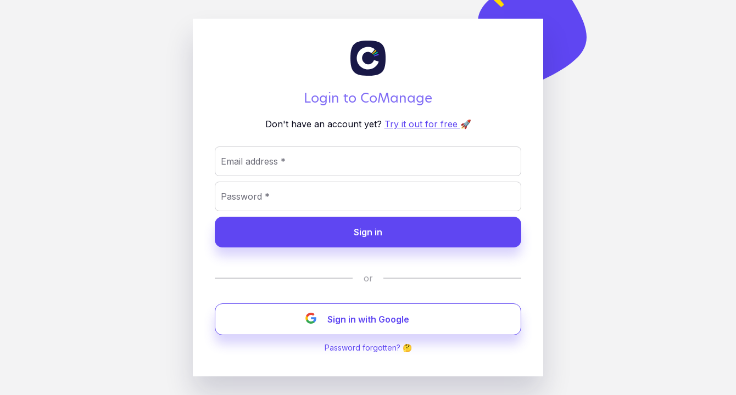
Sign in (368, 232)
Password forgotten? (362, 347)
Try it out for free (422, 124)
